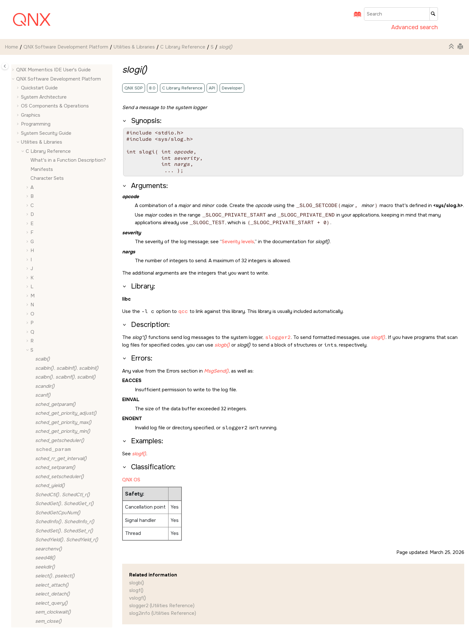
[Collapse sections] (452, 47)
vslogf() (137, 598)
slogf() (136, 590)
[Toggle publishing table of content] (5, 66)
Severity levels (238, 241)
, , (58, 280)
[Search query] (401, 14)
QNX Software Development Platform (65, 47)
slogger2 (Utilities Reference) (162, 605)
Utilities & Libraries (134, 47)
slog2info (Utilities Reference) (162, 613)
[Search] (433, 14)
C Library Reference (182, 47)
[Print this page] (461, 47)
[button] (32, 72)
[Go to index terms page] (355, 16)
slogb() (136, 583)
